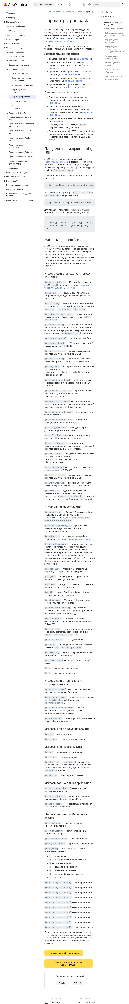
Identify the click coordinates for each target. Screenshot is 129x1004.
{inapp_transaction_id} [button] (58, 788)
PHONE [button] (48, 635)
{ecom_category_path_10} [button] (58, 927)
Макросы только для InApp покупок (113, 70)
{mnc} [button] (48, 673)
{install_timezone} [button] (55, 443)
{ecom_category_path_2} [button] (58, 887)
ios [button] (57, 648)
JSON (77, 422)
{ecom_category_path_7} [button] (58, 912)
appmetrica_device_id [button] (70, 496)
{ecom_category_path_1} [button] (58, 882)
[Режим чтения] (102, 12)
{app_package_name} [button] (55, 697)
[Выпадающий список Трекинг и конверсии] (19, 52)
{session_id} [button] (52, 491)
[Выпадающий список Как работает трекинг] (21, 61)
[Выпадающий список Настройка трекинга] (21, 69)
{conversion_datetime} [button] (57, 380)
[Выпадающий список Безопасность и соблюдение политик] (19, 195)
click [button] (88, 317)
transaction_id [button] (72, 333)
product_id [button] (70, 762)
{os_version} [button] (52, 652)
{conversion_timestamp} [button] (58, 391)
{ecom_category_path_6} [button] (58, 907)
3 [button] (50, 863)
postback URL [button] (52, 195)
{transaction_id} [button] (54, 325)
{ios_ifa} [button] (50, 577)
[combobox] (106, 4)
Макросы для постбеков (113, 29)
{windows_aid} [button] (52, 600)
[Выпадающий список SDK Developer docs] (19, 40)
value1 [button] (76, 193)
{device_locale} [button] (54, 640)
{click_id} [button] (51, 293)
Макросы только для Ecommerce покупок (113, 77)
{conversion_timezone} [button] (57, 401)
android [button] (66, 648)
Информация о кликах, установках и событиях (114, 34)
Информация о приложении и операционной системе (114, 49)
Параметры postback (94, 12)
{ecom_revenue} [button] (53, 823)
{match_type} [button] (52, 303)
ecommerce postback (69, 74)
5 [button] (50, 870)
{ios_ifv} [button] (50, 584)
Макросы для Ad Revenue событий (112, 57)
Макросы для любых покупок (113, 64)
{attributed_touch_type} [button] (58, 314)
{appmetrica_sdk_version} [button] (59, 708)
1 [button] (50, 856)
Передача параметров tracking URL (112, 23)
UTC (70, 343)
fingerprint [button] (63, 309)
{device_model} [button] (53, 618)
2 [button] (50, 860)
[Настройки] (83, 4)
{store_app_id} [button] (53, 718)
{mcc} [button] (48, 668)
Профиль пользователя (78, 539)
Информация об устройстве (111, 41)
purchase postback (74, 81)
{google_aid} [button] (52, 569)
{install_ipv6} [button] (53, 454)
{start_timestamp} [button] (55, 475)
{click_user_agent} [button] (55, 338)
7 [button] (50, 878)
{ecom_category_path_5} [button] (58, 902)
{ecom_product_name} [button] (56, 839)
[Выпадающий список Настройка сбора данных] (19, 48)
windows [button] (77, 648)
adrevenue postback (76, 87)
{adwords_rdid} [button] (53, 512)
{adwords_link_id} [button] (55, 282)
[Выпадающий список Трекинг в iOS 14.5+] (7, 113)
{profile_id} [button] (52, 536)
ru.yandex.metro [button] (54, 703)
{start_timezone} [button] (54, 483)
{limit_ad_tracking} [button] (56, 544)
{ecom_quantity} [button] (54, 831)
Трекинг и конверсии (53, 12)
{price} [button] (49, 734)
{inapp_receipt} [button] (54, 804)
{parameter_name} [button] (63, 170)
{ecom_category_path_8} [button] (58, 917)
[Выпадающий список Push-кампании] (19, 44)
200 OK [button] (83, 125)
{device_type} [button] (52, 629)
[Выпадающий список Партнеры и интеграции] (19, 173)
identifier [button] (79, 309)
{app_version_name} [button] (55, 689)
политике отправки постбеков (59, 41)
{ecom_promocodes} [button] (55, 844)
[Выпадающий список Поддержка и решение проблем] (4, 200)
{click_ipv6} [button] (52, 367)
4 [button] (50, 867)
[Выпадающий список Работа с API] (19, 181)
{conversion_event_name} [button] (58, 412)
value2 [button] (87, 193)
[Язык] (89, 4)
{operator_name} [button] (54, 660)
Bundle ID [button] (54, 700)
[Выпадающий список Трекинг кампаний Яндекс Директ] (21, 118)
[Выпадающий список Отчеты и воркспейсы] (19, 177)
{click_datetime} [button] (54, 343)
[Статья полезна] (107, 12)
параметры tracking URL (56, 162)
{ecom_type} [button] (51, 849)
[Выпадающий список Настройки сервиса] (19, 189)
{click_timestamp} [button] (55, 351)
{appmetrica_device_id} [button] (58, 526)
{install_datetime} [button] (55, 428)
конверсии (54, 103)
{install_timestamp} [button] (56, 435)
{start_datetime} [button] (54, 467)
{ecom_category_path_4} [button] (58, 897)
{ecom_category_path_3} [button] (58, 892)
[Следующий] (68, 4)
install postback (83, 59)
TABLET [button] (57, 635)
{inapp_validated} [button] (55, 796)
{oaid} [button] (48, 592)
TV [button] (76, 635)
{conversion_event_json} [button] (58, 420)
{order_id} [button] (51, 775)
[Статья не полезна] (111, 12)
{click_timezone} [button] (54, 359)
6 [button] (50, 874)
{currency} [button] (51, 739)
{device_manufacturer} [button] (57, 608)
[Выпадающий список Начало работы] (19, 22)
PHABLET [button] (68, 635)
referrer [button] (49, 309)
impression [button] (51, 320)
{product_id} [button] (52, 762)
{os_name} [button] (50, 645)
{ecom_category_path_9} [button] (58, 922)
